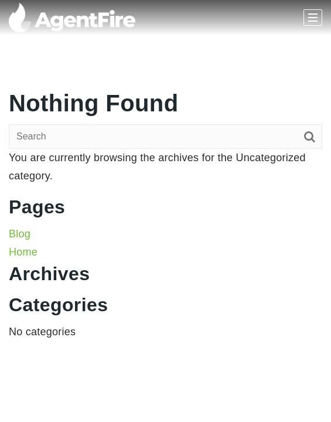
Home (23, 252)
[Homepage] (72, 17)
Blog (19, 234)
